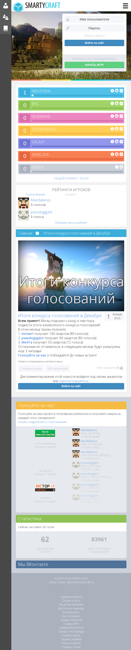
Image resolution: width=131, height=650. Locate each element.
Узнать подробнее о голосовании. (42, 422)
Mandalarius (41, 200)
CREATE (38, 167)
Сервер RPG (71, 624)
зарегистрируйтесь (74, 381)
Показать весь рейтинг (71, 222)
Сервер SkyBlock (71, 639)
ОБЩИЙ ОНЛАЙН (71, 178)
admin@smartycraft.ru (80, 582)
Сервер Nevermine (71, 628)
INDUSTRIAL (42, 91)
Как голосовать (71, 616)
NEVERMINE (42, 116)
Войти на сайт (71, 386)
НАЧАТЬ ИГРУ (94, 65)
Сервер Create (71, 647)
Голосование (35, 194)
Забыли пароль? (94, 35)
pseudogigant (41, 212)
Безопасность (71, 612)
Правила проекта (71, 597)
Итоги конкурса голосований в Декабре (76, 233)
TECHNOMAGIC (45, 129)
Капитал (70, 194)
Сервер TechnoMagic (71, 631)
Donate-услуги (71, 601)
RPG (35, 103)
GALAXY (38, 141)
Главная (25, 233)
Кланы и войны (71, 643)
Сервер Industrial (71, 620)
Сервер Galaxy (71, 635)
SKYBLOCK (41, 154)
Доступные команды (71, 608)
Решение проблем (71, 604)
